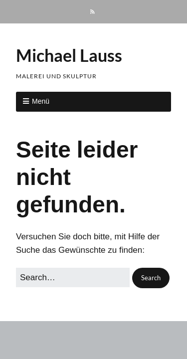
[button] (151, 278)
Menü (40, 101)
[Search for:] (73, 277)
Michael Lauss (69, 55)
